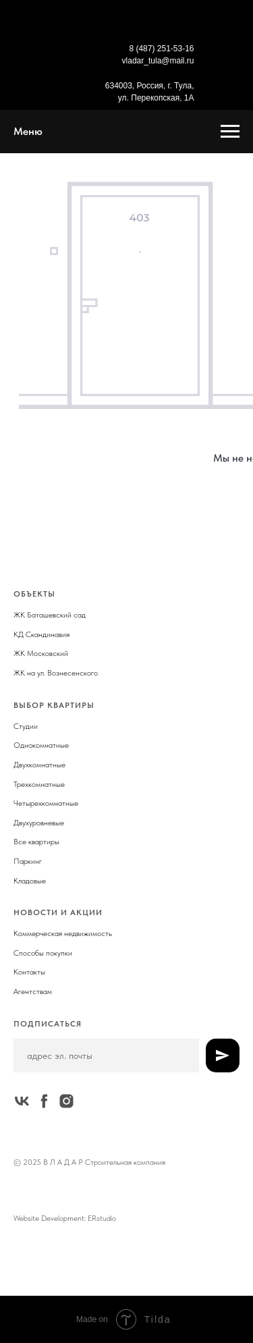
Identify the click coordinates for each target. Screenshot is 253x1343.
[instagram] (66, 1101)
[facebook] (44, 1101)
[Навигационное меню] (230, 131)
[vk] (21, 1101)
